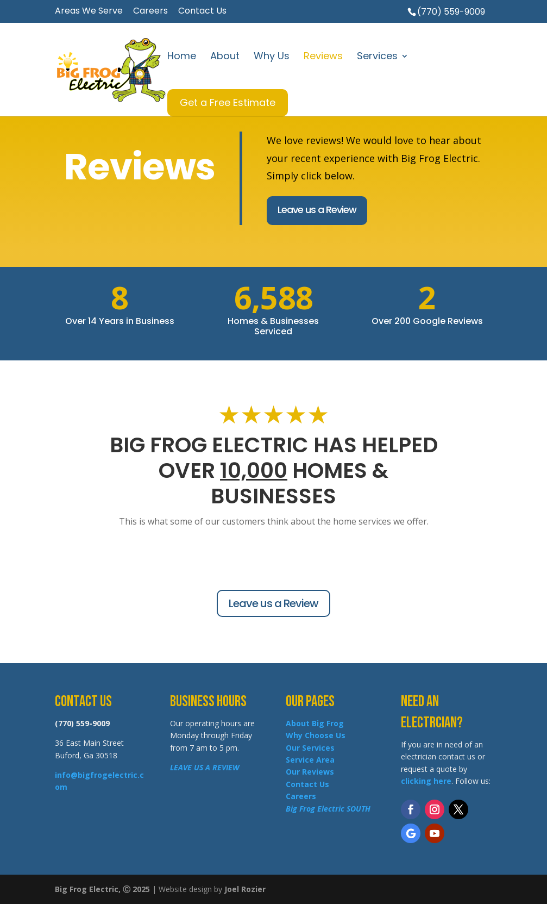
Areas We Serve (89, 12)
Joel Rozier (245, 889)
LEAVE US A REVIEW (205, 767)
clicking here (426, 781)
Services (377, 57)
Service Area (310, 760)
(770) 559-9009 (451, 11)
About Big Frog (315, 723)
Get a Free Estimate (227, 102)
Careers (150, 12)
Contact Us (202, 12)
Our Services (310, 748)
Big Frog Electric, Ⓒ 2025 (102, 889)
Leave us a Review (317, 209)
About (225, 57)
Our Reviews (310, 771)
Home (181, 57)
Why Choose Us (315, 735)
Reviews (323, 57)
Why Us (272, 57)
